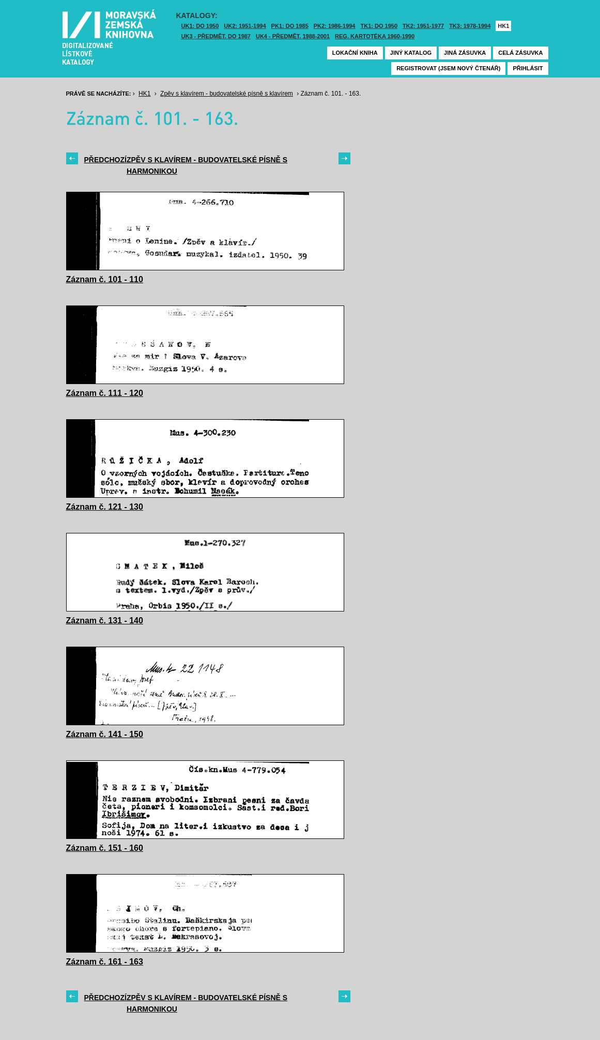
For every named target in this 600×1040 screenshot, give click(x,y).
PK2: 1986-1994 (335, 26)
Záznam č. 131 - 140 (104, 620)
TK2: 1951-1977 (423, 26)
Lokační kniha (355, 53)
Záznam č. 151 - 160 (104, 848)
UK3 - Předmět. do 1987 (216, 36)
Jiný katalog (411, 53)
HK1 (503, 26)
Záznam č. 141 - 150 (104, 734)
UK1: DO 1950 (200, 26)
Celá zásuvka (520, 53)
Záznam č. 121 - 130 (104, 506)
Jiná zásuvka (465, 53)
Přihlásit (528, 68)
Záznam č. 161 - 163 (104, 961)
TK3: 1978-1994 (469, 26)
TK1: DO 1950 (379, 26)
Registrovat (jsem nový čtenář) (448, 68)
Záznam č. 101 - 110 (104, 279)
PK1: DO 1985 (290, 26)
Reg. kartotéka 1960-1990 (374, 36)
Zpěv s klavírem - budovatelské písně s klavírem (226, 93)
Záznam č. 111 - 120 (104, 393)
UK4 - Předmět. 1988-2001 (293, 36)
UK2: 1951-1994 (245, 26)
